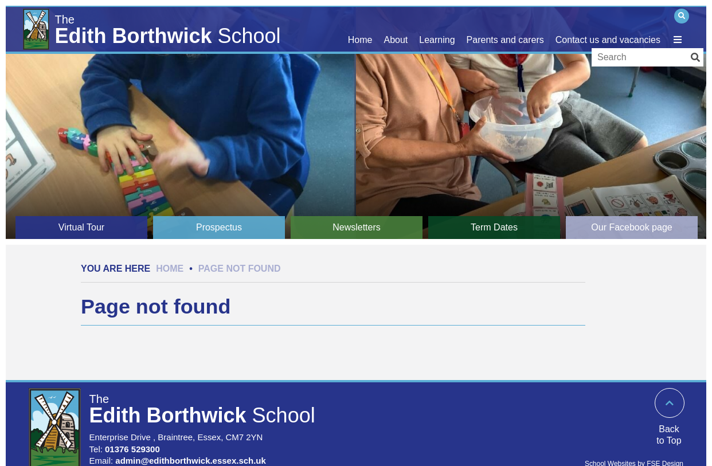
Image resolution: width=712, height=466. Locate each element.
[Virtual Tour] (81, 227)
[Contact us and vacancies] (608, 29)
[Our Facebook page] (632, 227)
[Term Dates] (494, 227)
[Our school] (396, 29)
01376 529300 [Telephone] (132, 449)
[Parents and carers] (505, 29)
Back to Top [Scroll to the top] (668, 434)
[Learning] (436, 29)
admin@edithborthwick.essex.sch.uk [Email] (190, 460)
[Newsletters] (356, 227)
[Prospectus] (219, 227)
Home (169, 268)
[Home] (155, 27)
